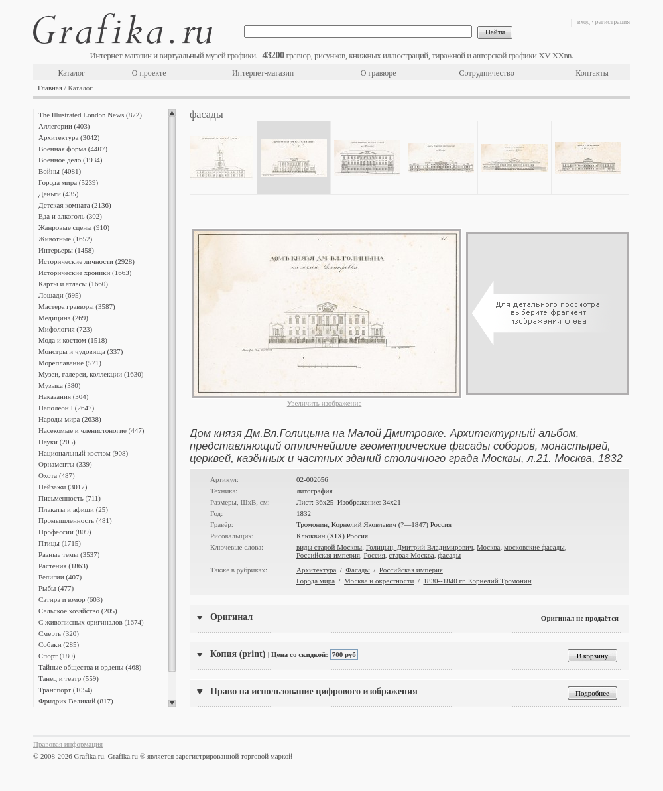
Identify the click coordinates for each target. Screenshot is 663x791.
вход (583, 21)
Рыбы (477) (56, 588)
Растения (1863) (63, 566)
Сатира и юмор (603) (70, 599)
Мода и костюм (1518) (72, 340)
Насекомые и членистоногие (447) (91, 430)
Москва (488, 547)
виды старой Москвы (329, 547)
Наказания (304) (63, 396)
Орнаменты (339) (65, 464)
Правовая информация (68, 744)
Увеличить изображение (324, 403)
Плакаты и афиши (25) (73, 509)
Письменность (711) (69, 498)
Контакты (592, 73)
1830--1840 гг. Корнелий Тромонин (477, 581)
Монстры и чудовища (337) (80, 351)
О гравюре (378, 73)
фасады (449, 555)
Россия (374, 555)
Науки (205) (57, 442)
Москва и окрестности (379, 581)
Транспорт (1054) (65, 690)
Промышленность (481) (75, 520)
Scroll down (172, 703)
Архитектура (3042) (68, 137)
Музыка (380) (59, 385)
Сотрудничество (486, 73)
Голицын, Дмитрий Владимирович (419, 547)
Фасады (357, 570)
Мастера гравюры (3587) (76, 306)
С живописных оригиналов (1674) (91, 622)
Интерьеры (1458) (66, 250)
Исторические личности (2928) (86, 261)
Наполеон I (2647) (66, 408)
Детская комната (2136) (74, 205)
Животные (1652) (65, 239)
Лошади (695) (59, 295)
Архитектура (316, 570)
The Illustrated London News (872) (90, 115)
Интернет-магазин (263, 73)
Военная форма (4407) (72, 148)
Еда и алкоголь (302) (70, 216)
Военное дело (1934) (70, 160)
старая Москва (411, 555)
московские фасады (534, 547)
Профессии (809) (64, 532)
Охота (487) (56, 475)
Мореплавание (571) (69, 363)
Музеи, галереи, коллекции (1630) (90, 374)
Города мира (315, 581)
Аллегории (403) (64, 126)
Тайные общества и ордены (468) (89, 667)
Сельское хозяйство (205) (77, 611)
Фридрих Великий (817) (75, 701)
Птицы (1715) (59, 543)
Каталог (71, 73)
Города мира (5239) (68, 182)
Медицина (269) (63, 318)
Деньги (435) (58, 194)
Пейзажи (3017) (63, 487)
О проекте (149, 73)
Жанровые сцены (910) (73, 227)
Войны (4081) (59, 171)
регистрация (612, 21)
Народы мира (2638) (69, 419)
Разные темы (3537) (68, 554)
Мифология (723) (65, 329)
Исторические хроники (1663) (84, 272)
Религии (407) (60, 577)
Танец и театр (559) (68, 678)
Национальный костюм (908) (83, 453)
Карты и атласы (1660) (73, 284)
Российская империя (328, 555)
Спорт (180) (56, 656)
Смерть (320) (58, 633)
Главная (50, 87)
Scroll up (172, 112)
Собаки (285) (58, 644)
